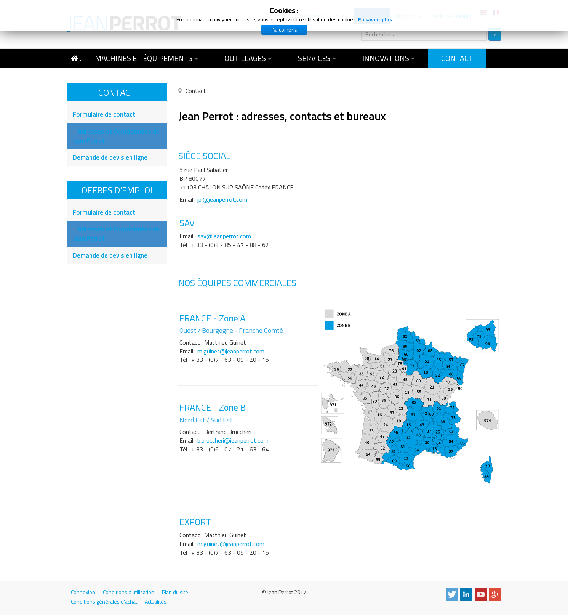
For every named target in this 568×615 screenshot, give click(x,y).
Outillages (247, 58)
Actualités (155, 601)
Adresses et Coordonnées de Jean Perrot (116, 136)
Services (317, 58)
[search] (424, 34)
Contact (457, 58)
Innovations (388, 58)
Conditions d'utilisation (128, 592)
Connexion (83, 592)
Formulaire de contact (104, 114)
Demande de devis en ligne (110, 157)
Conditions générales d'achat (104, 601)
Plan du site (175, 592)
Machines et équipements (146, 58)
